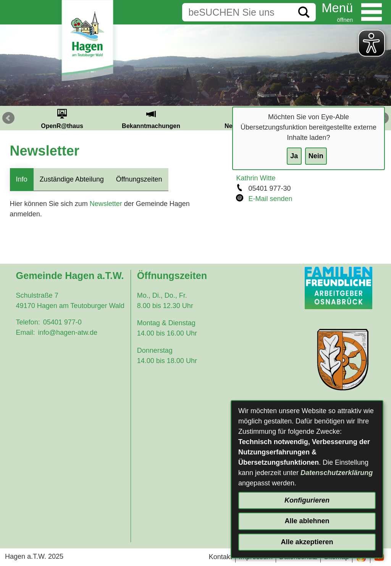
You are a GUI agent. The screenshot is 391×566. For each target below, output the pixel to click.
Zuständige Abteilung (72, 179)
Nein (316, 156)
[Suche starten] (304, 12)
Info (21, 179)
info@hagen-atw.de (67, 332)
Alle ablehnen (306, 521)
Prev (8, 118)
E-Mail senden (270, 199)
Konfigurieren (307, 500)
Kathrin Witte (255, 178)
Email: (25, 332)
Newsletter (106, 204)
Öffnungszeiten (139, 179)
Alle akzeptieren (307, 542)
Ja (294, 156)
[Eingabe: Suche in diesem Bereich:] (237, 12)
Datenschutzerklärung (337, 473)
